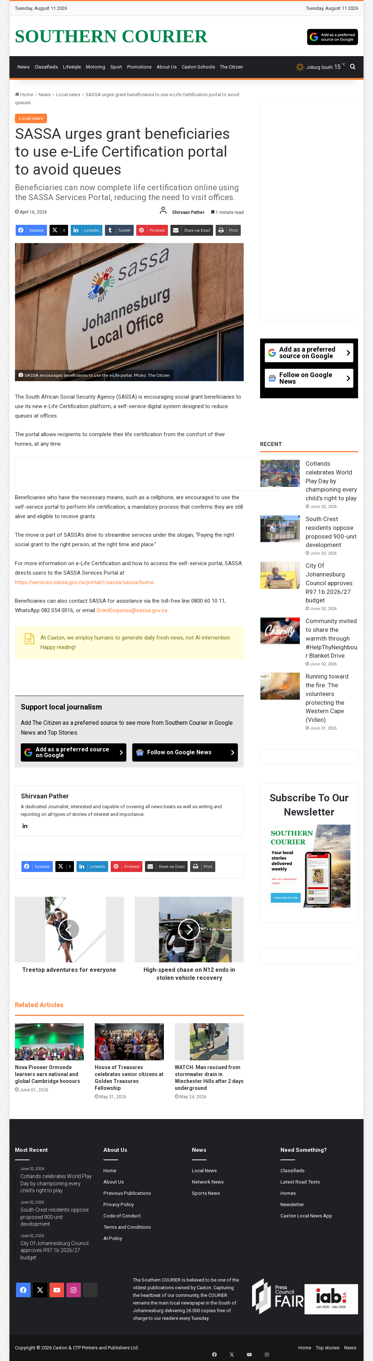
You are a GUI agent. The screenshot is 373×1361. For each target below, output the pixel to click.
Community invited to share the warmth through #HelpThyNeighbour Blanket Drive (331, 638)
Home (24, 94)
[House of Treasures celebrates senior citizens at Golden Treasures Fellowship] (129, 1041)
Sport (116, 67)
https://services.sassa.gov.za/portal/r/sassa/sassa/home (84, 582)
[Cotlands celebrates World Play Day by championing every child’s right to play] (280, 473)
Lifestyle (72, 67)
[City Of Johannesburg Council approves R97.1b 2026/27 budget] (280, 575)
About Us (167, 67)
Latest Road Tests (300, 1182)
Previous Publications (127, 1193)
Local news (68, 94)
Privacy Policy (118, 1204)
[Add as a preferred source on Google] (332, 36)
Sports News (206, 1193)
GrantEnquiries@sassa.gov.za (132, 610)
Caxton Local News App (306, 1216)
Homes (288, 1193)
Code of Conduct (122, 1216)
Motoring (95, 67)
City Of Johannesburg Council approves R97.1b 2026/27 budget (329, 583)
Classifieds (46, 67)
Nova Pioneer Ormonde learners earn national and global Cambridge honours (47, 1074)
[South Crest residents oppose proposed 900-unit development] (280, 529)
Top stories (327, 1347)
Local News (204, 1170)
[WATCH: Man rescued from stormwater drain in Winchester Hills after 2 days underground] (209, 1041)
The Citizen (231, 67)
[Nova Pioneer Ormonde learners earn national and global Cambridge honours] (49, 1041)
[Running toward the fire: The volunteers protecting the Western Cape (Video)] (280, 686)
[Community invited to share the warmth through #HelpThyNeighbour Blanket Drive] (280, 631)
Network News (208, 1182)
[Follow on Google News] (185, 752)
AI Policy (112, 1238)
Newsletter (292, 1204)
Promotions (139, 67)
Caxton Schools (198, 67)
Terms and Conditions (127, 1227)
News (23, 67)
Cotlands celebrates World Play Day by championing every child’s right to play (331, 481)
